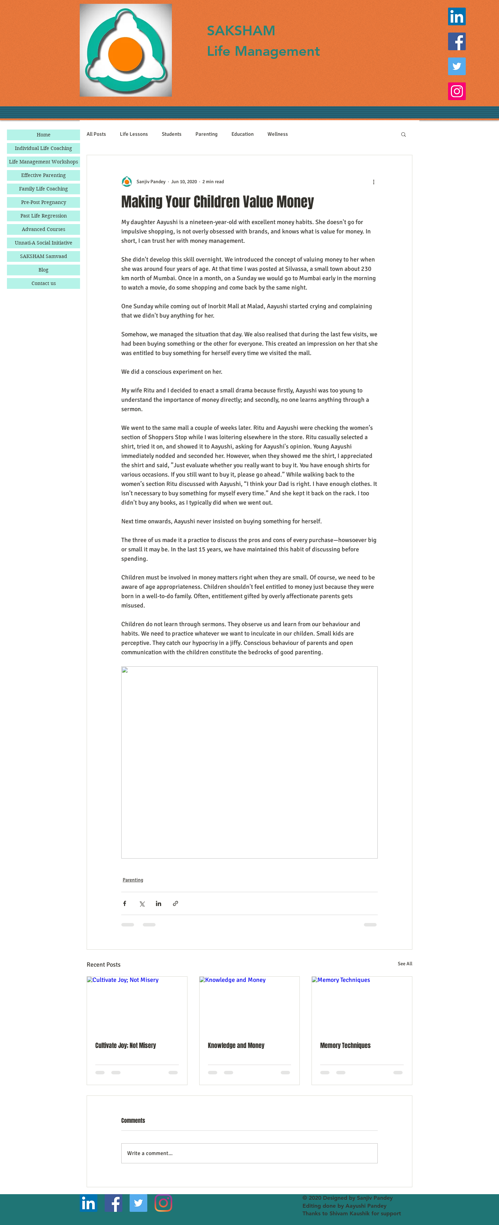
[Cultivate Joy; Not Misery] (137, 1005)
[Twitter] (457, 66)
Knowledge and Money (236, 1045)
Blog (43, 270)
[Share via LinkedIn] (158, 903)
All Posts (96, 134)
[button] (403, 134)
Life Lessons (134, 134)
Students (172, 134)
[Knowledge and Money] (250, 1005)
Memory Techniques (345, 1045)
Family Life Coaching (43, 189)
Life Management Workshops (43, 162)
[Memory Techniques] (362, 1005)
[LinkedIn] (457, 16)
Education (242, 134)
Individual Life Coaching (43, 148)
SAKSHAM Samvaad (43, 256)
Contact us (44, 283)
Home (44, 135)
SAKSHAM (241, 30)
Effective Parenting (43, 175)
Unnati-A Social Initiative (43, 243)
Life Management (263, 51)
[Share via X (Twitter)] (141, 903)
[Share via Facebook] (124, 903)
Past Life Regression (43, 216)
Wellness (278, 134)
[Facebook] (457, 41)
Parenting (206, 134)
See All (405, 964)
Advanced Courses (43, 229)
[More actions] (373, 181)
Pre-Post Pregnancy (43, 202)
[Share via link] (175, 903)
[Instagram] (457, 91)
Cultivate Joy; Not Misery (125, 1045)
